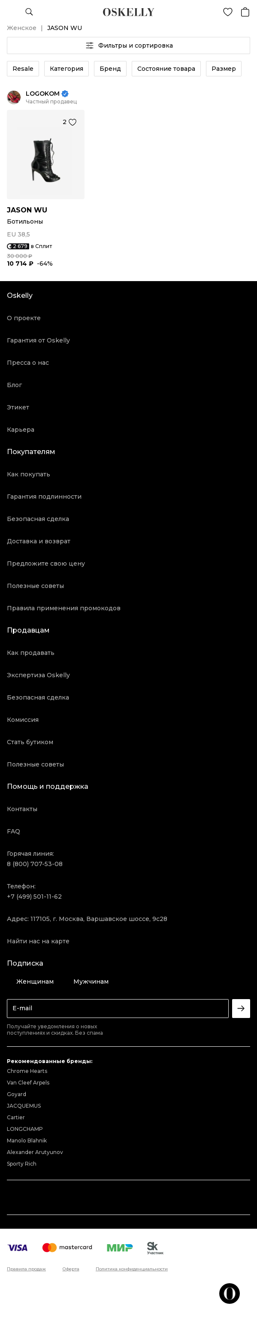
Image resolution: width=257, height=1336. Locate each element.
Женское (21, 28)
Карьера (20, 429)
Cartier (16, 1117)
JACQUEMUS (24, 1106)
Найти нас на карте (38, 941)
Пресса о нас (28, 363)
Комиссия (23, 720)
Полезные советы (35, 586)
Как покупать (28, 474)
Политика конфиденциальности (132, 1269)
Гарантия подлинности (44, 496)
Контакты (22, 809)
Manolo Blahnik (27, 1140)
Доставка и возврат (38, 541)
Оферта (71, 1269)
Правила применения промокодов (64, 608)
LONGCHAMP (25, 1129)
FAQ (13, 831)
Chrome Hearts (27, 1071)
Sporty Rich (21, 1163)
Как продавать (30, 653)
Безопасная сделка (38, 519)
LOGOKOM (43, 93)
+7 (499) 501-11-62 (34, 896)
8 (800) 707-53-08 (35, 864)
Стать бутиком (30, 742)
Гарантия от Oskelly (38, 340)
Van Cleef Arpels (28, 1082)
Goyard (16, 1094)
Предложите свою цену (46, 563)
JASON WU (27, 210)
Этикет (18, 407)
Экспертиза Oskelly (38, 675)
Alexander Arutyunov (35, 1152)
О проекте (24, 318)
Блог (14, 385)
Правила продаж (26, 1269)
